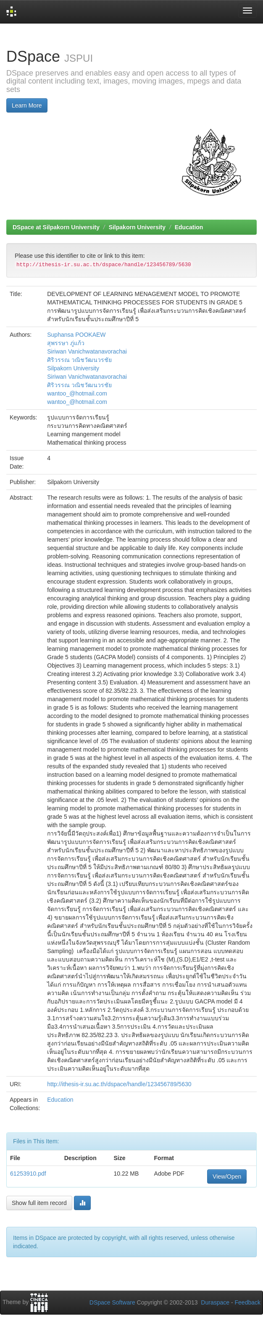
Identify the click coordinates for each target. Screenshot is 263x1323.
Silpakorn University (137, 227)
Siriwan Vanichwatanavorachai (87, 351)
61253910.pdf (28, 1173)
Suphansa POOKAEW (76, 334)
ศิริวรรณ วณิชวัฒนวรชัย (79, 359)
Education (189, 227)
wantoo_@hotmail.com (77, 393)
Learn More (27, 105)
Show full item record (39, 1203)
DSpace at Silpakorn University (56, 227)
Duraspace (215, 1302)
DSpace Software (112, 1302)
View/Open (227, 1176)
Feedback (247, 1302)
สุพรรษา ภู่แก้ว (65, 343)
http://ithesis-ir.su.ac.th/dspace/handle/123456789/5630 (119, 1084)
